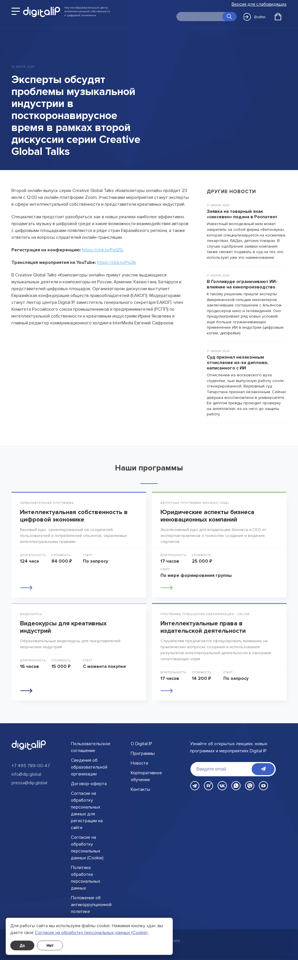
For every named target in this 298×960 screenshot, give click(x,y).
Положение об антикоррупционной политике (91, 904)
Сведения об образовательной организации (89, 767)
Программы (143, 753)
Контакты (140, 789)
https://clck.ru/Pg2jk (116, 262)
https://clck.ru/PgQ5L (103, 250)
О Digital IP (141, 744)
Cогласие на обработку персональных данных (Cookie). (91, 932)
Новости (139, 763)
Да (22, 945)
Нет (50, 945)
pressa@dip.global (29, 783)
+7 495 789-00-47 (30, 766)
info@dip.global (26, 774)
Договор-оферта (89, 784)
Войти (254, 17)
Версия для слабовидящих (259, 4)
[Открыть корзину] (278, 16)
